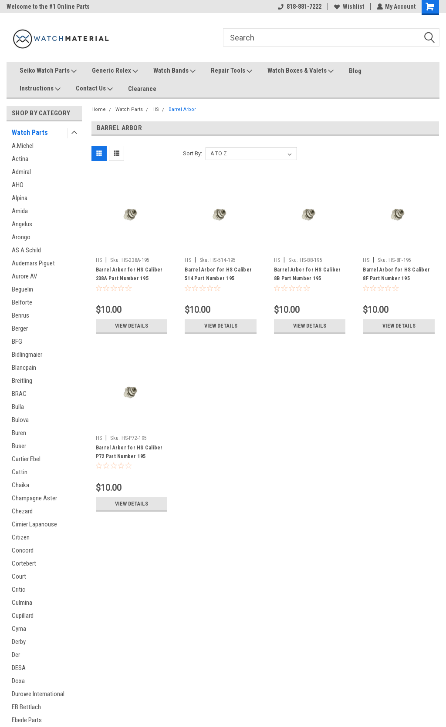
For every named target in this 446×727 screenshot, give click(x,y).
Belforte (22, 302)
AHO (18, 185)
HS (155, 109)
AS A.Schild (26, 250)
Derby (19, 642)
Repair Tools (231, 71)
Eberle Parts (27, 720)
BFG (17, 341)
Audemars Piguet (33, 263)
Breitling (22, 381)
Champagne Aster (34, 498)
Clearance (142, 89)
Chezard (22, 511)
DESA (19, 668)
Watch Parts (30, 132)
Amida (20, 211)
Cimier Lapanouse (34, 524)
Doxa (18, 681)
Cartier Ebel (26, 459)
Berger (20, 328)
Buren (19, 433)
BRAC (19, 394)
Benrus (20, 315)
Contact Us (94, 88)
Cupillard (23, 616)
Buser (19, 446)
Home (98, 109)
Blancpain (24, 368)
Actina (20, 159)
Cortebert (24, 563)
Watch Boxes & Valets (300, 71)
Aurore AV (24, 276)
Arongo (21, 237)
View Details (131, 325)
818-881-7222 (299, 6)
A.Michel (23, 146)
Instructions (40, 88)
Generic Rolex (115, 71)
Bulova (20, 420)
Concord (23, 550)
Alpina (19, 198)
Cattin (19, 472)
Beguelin (22, 289)
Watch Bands (174, 71)
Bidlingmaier (27, 354)
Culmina (22, 602)
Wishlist (349, 6)
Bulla (18, 407)
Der (16, 655)
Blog (355, 71)
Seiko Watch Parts (48, 71)
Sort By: (192, 153)
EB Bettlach (26, 707)
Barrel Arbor (182, 109)
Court (19, 576)
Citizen (21, 537)
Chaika (20, 485)
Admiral (21, 172)
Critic (18, 589)
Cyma (19, 629)
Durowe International (38, 694)
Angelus (22, 224)
